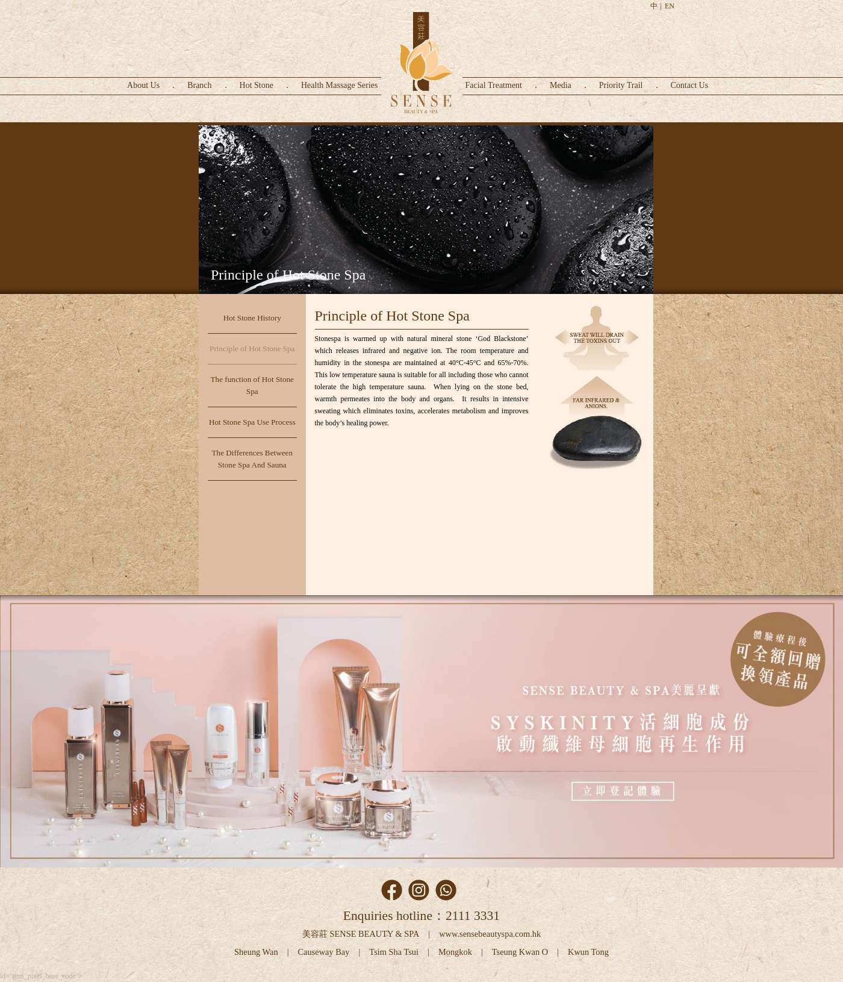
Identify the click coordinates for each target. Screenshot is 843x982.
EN (669, 6)
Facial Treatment (494, 85)
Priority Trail (621, 85)
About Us (143, 85)
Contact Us (690, 85)
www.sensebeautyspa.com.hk (490, 934)
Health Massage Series (339, 85)
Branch (199, 85)
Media (560, 85)
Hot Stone (256, 85)
